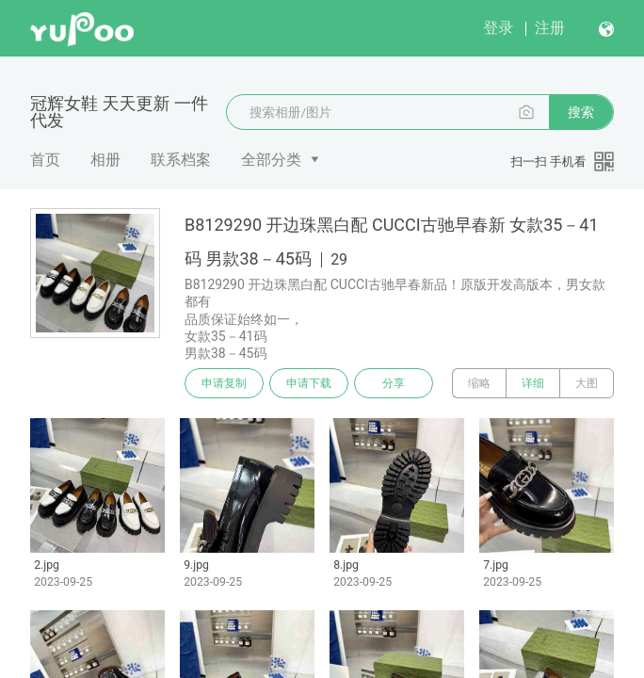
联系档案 (181, 160)
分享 (393, 383)
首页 (45, 160)
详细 (533, 383)
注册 (550, 28)
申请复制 (224, 383)
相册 (105, 160)
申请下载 (308, 383)
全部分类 (271, 160)
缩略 (479, 383)
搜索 (581, 112)
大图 (586, 383)
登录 (498, 28)
